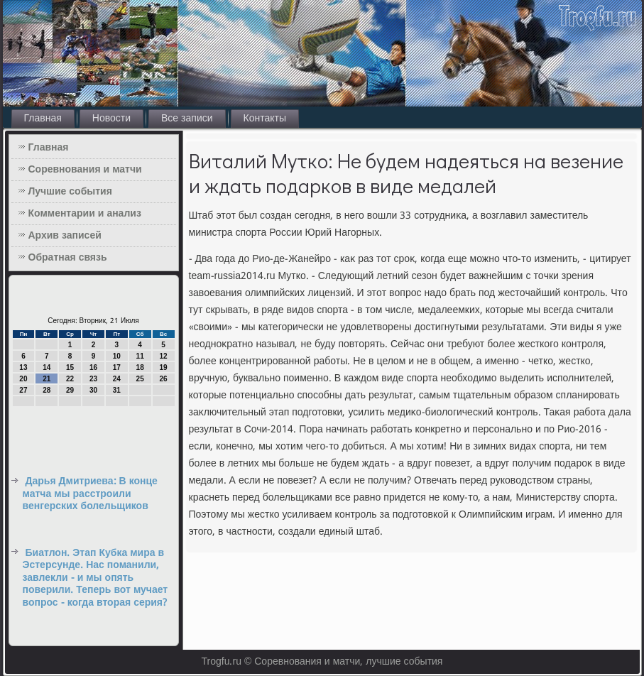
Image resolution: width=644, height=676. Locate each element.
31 (117, 390)
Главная (43, 118)
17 (117, 367)
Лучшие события (70, 191)
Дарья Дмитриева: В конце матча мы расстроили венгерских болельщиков (90, 494)
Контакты (265, 118)
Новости (111, 118)
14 (46, 367)
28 (46, 390)
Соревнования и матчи (85, 169)
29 (70, 390)
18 (140, 367)
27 (23, 390)
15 (70, 367)
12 (163, 356)
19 (163, 367)
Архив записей (65, 235)
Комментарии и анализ (84, 213)
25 (140, 379)
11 (140, 356)
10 (117, 356)
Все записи (187, 118)
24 (117, 379)
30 (93, 390)
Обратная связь (67, 257)
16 (93, 367)
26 (163, 379)
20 (23, 379)
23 (93, 379)
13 (23, 367)
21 (46, 379)
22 (70, 379)
